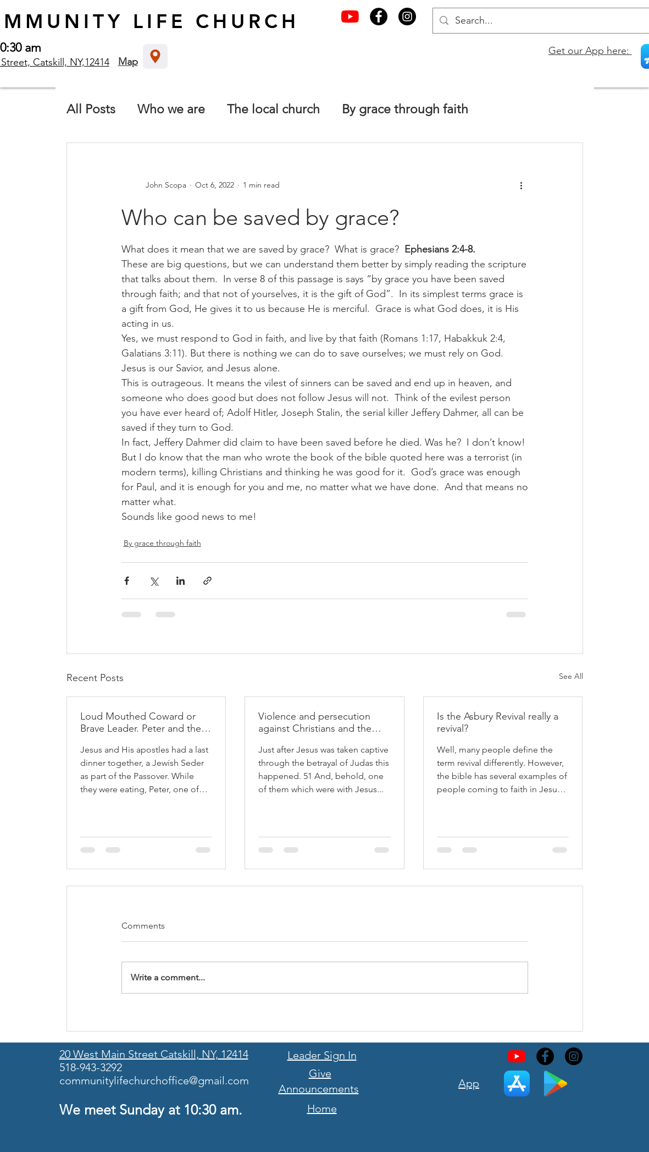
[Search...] (545, 20)
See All (571, 676)
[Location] (155, 56)
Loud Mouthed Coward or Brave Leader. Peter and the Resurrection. (140, 722)
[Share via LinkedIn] (180, 580)
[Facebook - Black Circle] (378, 16)
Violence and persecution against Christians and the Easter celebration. (314, 722)
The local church (273, 109)
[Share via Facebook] (126, 580)
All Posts (90, 109)
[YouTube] (350, 16)
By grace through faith (405, 109)
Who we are (171, 109)
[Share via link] (207, 580)
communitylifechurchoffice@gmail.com (154, 1080)
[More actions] (521, 184)
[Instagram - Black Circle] (407, 16)
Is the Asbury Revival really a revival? (497, 722)
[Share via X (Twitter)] (153, 580)
